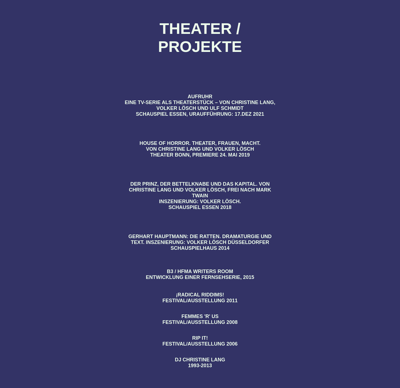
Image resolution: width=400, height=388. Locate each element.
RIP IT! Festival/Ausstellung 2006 (200, 341)
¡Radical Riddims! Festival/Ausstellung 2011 (200, 297)
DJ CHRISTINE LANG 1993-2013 (200, 362)
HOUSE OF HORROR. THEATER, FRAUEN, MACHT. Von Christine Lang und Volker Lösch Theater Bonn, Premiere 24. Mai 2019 (200, 149)
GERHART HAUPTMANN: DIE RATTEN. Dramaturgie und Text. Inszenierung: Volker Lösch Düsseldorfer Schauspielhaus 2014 (199, 242)
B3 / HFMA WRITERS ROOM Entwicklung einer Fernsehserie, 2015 (200, 274)
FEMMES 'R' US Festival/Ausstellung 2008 (200, 319)
